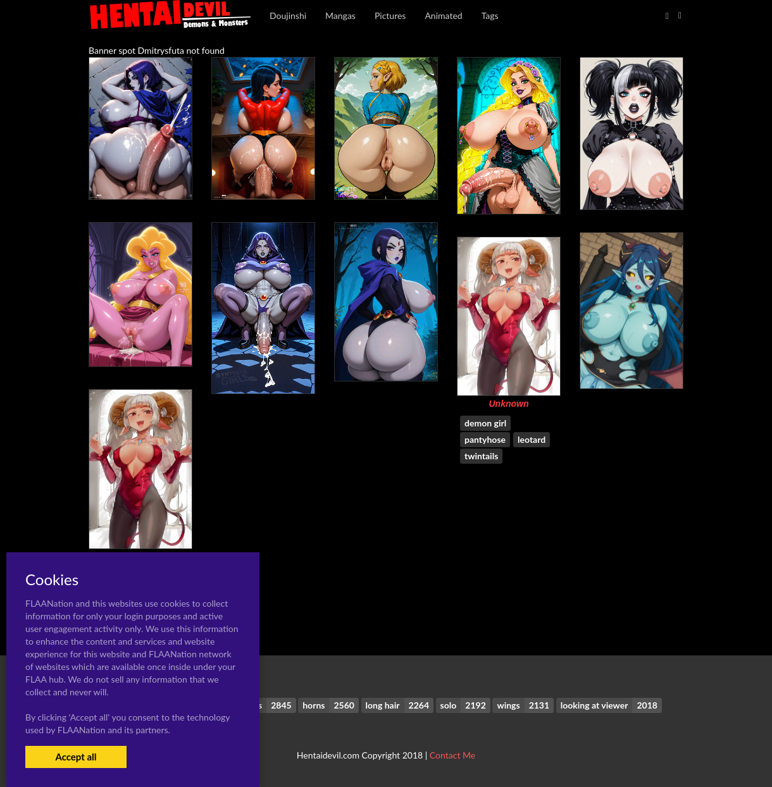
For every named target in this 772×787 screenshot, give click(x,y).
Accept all (75, 756)
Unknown (509, 404)
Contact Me (452, 755)
